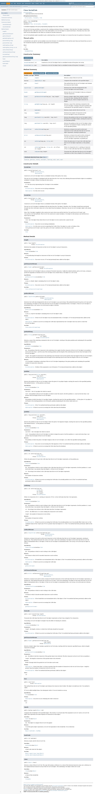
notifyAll (43, 159)
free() (4, 59)
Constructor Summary (6, 17)
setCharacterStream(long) (9, 52)
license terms (62, 0)
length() (4, 31)
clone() (4, 65)
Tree (15, 3)
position (37, 117)
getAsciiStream (39, 87)
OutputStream (27, 129)
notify (38, 159)
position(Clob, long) (7, 42)
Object (30, 22)
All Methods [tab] (28, 73)
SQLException (38, 173)
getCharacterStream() (8, 33)
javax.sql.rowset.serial (15, 6)
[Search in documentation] (82, 6)
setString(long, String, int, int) (10, 47)
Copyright (26, 789)
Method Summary (5, 20)
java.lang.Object (28, 12)
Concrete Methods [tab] (52, 73)
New (23, 3)
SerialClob (25, 6)
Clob (41, 17)
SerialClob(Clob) (6, 26)
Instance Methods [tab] (39, 73)
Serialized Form (29, 51)
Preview (19, 3)
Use (12, 3)
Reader (26, 92)
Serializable (28, 17)
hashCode (37, 110)
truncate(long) (6, 54)
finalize (26, 159)
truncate (37, 151)
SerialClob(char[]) (7, 24)
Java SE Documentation (57, 785)
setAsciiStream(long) (8, 49)
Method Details (5, 29)
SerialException (39, 171)
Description (4, 13)
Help (41, 3)
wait (54, 159)
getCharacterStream (40, 92)
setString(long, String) (8, 45)
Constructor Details (6, 22)
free (36, 83)
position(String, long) (8, 40)
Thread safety (6, 15)
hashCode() (5, 63)
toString (49, 159)
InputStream (27, 87)
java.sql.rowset (4, 6)
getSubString (38, 104)
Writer (26, 135)
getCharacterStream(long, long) (10, 56)
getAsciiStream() (7, 36)
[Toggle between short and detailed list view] (24, 157)
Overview (3, 3)
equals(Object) (6, 61)
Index (33, 3)
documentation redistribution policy (59, 790)
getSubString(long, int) (8, 38)
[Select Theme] (44, 3)
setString (37, 141)
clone (36, 77)
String (26, 104)
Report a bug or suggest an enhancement (33, 784)
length (36, 113)
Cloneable (35, 17)
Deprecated (28, 3)
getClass (32, 159)
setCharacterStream (40, 135)
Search (37, 3)
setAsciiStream (39, 129)
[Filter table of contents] (13, 10)
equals (36, 80)
